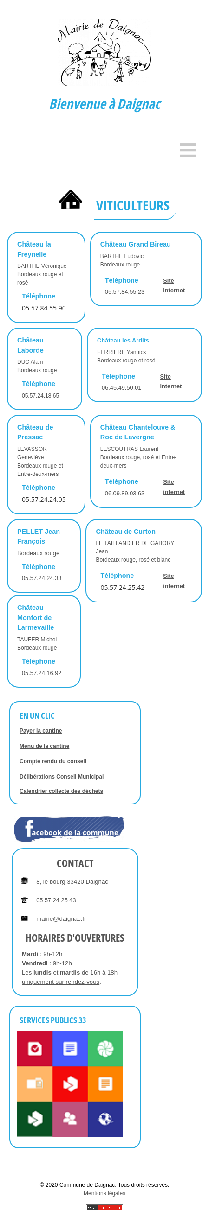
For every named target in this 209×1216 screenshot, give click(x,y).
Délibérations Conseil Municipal (62, 776)
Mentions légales (104, 1193)
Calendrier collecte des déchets (61, 791)
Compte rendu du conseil (53, 761)
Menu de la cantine (44, 746)
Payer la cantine (41, 731)
